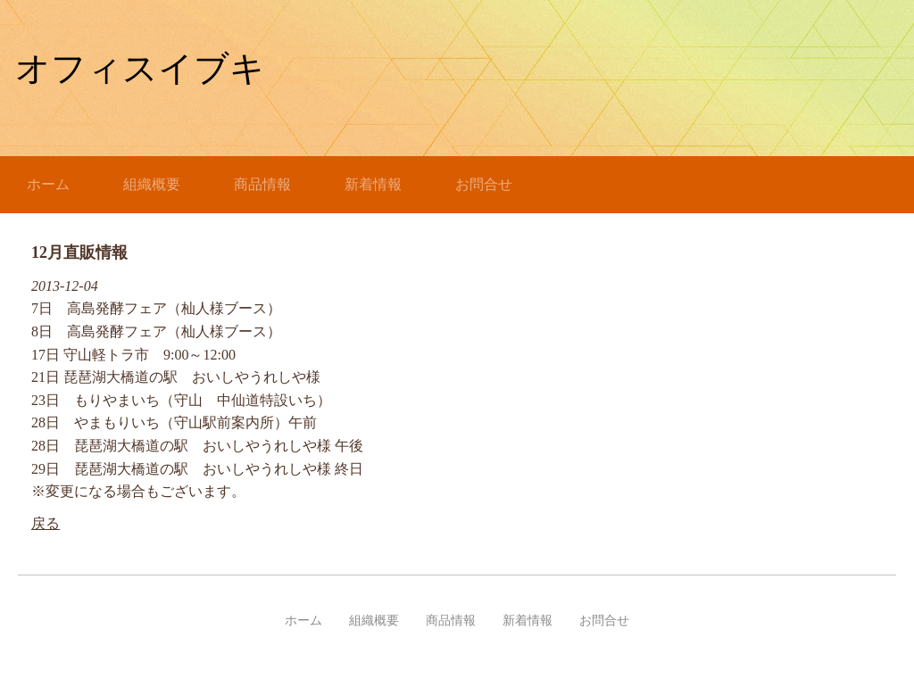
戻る (45, 523)
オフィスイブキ (140, 68)
